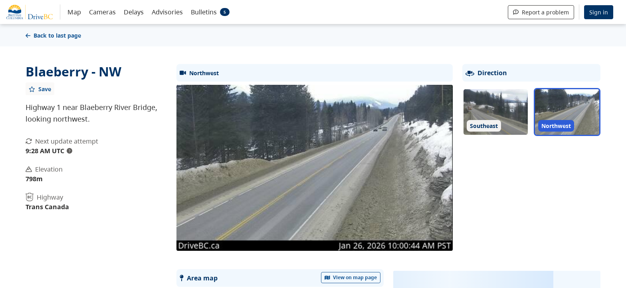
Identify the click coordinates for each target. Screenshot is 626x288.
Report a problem (541, 12)
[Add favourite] (40, 88)
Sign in (598, 12)
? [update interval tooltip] (69, 151)
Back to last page (53, 35)
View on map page (351, 277)
